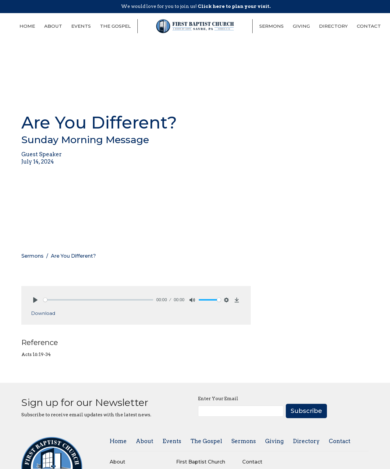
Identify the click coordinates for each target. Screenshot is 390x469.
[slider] (98, 300)
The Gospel (115, 26)
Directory (333, 26)
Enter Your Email (218, 398)
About (53, 26)
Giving (301, 26)
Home (27, 26)
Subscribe (306, 410)
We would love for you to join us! (196, 6)
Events (81, 26)
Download (43, 313)
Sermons (271, 26)
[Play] (35, 300)
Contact (369, 26)
